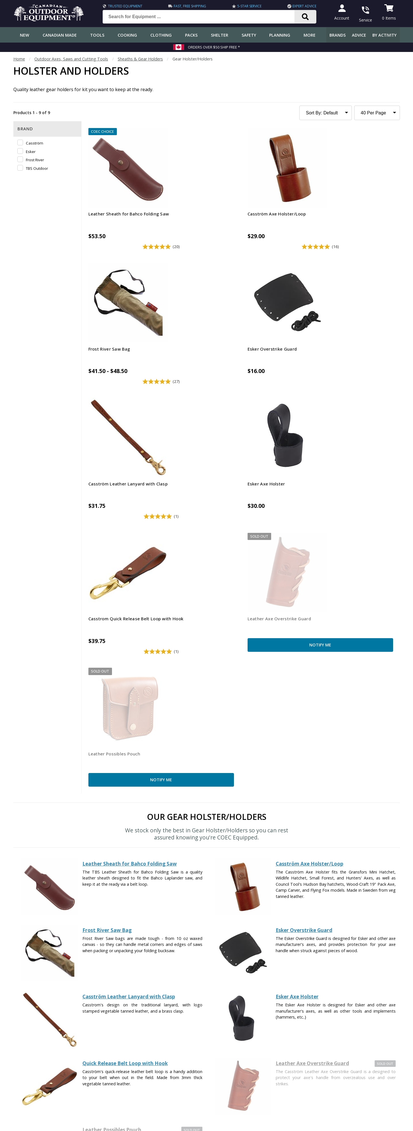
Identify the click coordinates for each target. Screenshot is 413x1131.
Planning (279, 35)
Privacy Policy (236, 964)
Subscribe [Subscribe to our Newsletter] (287, 951)
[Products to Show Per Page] (377, 113)
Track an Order (30, 1039)
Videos (138, 1062)
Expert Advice (301, 6)
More (310, 35)
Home (19, 59)
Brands (337, 35)
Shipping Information (35, 1028)
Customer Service (32, 1016)
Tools (97, 35)
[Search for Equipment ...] (199, 17)
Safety (249, 35)
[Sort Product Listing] (325, 113)
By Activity (384, 35)
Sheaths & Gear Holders (140, 59)
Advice (359, 35)
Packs (191, 35)
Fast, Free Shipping (186, 6)
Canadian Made (60, 35)
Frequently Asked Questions (42, 1005)
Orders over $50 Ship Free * (214, 47)
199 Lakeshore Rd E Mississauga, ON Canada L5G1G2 (303, 1082)
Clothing (161, 35)
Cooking (127, 35)
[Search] (302, 17)
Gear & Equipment (149, 1016)
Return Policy (28, 1050)
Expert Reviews (146, 1028)
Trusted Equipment (121, 6)
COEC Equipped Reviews (154, 1005)
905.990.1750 (337, 1088)
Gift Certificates (30, 1062)
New (24, 35)
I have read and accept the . (210, 964)
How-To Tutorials (148, 1039)
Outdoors (141, 1050)
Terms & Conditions (345, 1122)
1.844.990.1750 (287, 1088)
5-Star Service (245, 6)
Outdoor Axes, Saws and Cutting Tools (71, 59)
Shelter (219, 35)
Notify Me (360, 347)
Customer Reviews (33, 1073)
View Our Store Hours (275, 1098)
